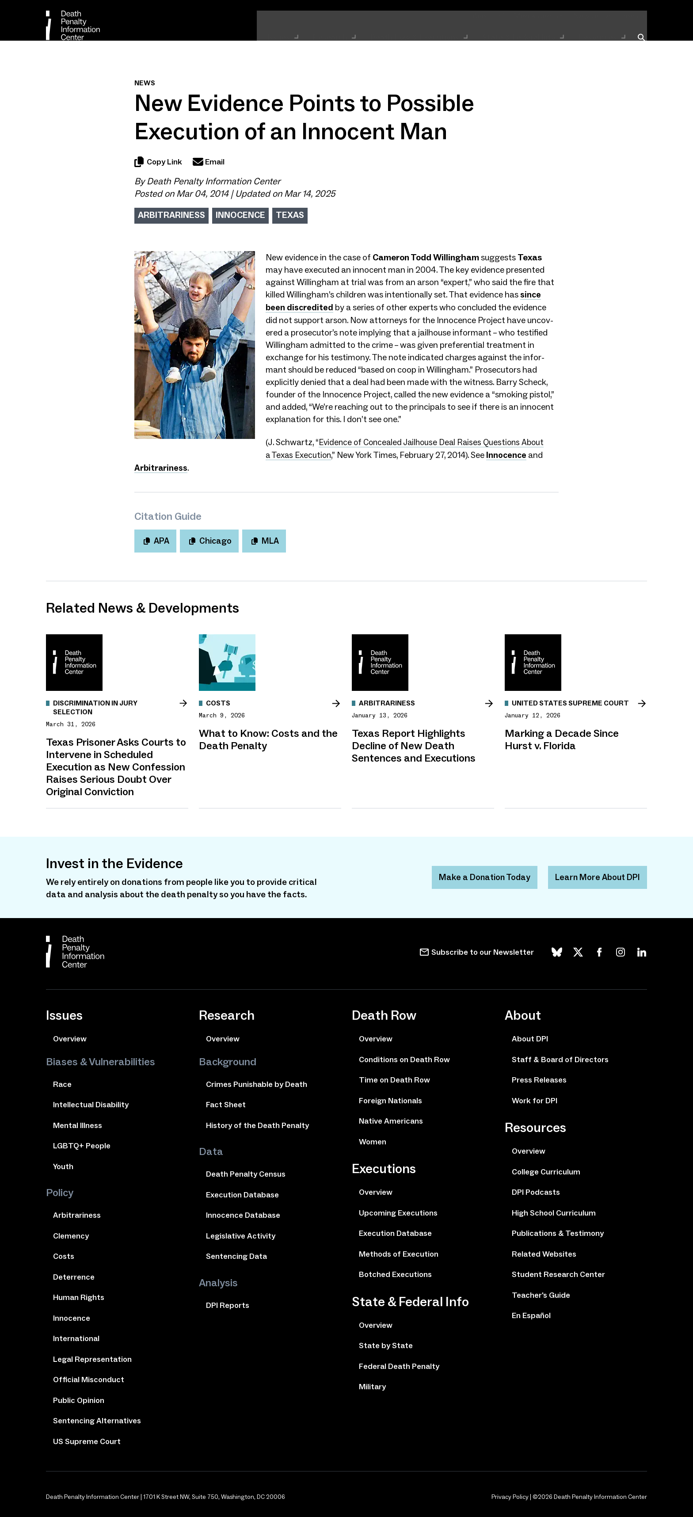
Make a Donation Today (480, 875)
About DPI (504, 16)
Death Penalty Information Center (213, 181)
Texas (290, 215)
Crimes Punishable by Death (256, 1082)
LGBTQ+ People (81, 1143)
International (76, 1336)
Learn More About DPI (596, 875)
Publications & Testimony (558, 1231)
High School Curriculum (554, 1211)
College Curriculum (546, 1169)
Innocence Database (243, 1213)
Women (372, 1139)
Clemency (71, 1234)
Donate (635, 16)
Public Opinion (78, 1398)
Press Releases (539, 1077)
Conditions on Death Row (404, 1057)
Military (372, 1384)
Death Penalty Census (246, 1172)
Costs (63, 1254)
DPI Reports (227, 1303)
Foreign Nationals (390, 1098)
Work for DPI (534, 1098)
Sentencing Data (236, 1254)
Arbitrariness (171, 215)
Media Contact (550, 16)
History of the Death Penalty (257, 1123)
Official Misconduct (88, 1377)
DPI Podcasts (536, 1190)
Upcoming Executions (398, 1211)
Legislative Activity (240, 1234)
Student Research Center (558, 1272)
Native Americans (391, 1119)
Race (62, 1082)
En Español (531, 1313)
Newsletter (599, 16)
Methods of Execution (398, 1252)
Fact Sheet (226, 1102)
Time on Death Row (394, 1077)
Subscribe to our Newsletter (482, 950)
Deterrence (74, 1275)
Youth (63, 1164)
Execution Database (242, 1192)
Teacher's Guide (541, 1293)
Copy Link (158, 161)
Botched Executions (395, 1272)
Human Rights (78, 1295)
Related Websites (544, 1252)
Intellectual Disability (91, 1102)
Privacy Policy (510, 1494)
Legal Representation (92, 1357)
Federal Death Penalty (399, 1364)
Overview (70, 1036)
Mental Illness (77, 1123)
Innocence (240, 215)
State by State (386, 1343)
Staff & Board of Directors (560, 1057)
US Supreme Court (87, 1439)
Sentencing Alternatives (97, 1418)
